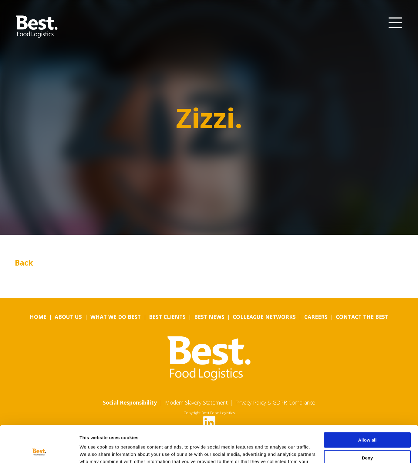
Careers (316, 316)
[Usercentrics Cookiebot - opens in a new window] (39, 451)
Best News (209, 316)
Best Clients (167, 316)
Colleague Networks (264, 316)
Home (38, 316)
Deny (367, 423)
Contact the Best (362, 316)
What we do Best (115, 316)
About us (68, 316)
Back (24, 262)
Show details (93, 451)
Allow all (367, 405)
